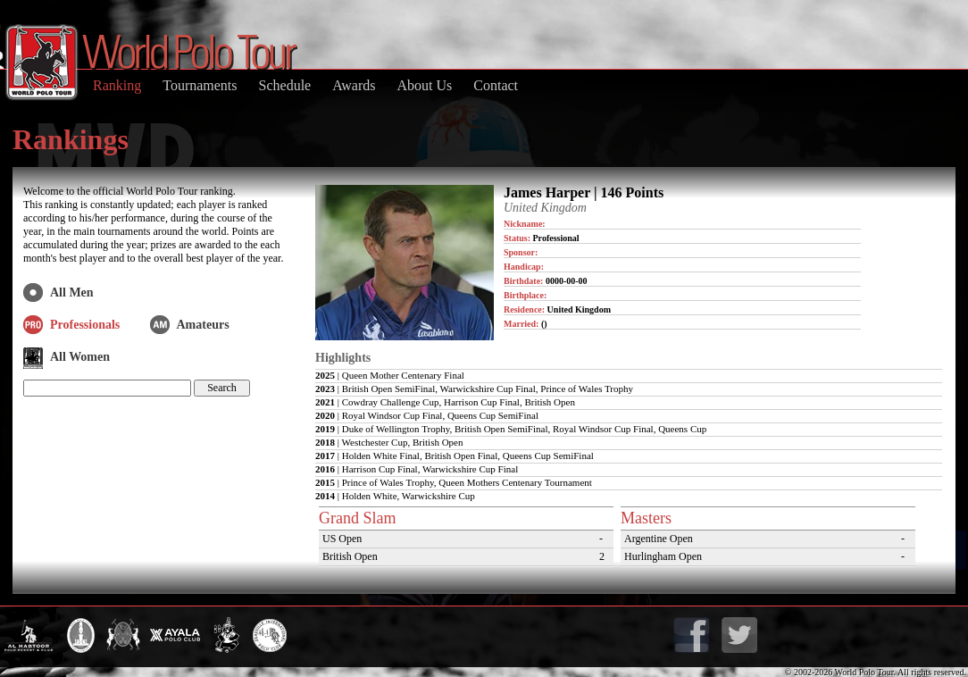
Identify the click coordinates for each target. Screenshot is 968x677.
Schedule (285, 85)
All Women (80, 357)
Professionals (85, 324)
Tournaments (200, 85)
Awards (353, 85)
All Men (72, 292)
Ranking (117, 85)
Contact (495, 85)
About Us (424, 85)
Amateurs (203, 324)
